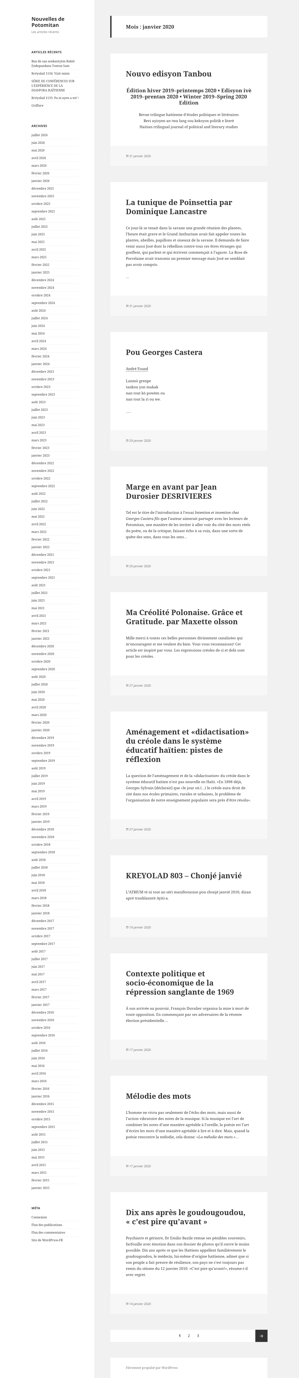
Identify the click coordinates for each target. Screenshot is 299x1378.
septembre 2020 (43, 669)
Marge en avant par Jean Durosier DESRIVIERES (171, 491)
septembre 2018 (43, 852)
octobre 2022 (40, 478)
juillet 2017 (39, 959)
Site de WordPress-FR (47, 1240)
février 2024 (40, 356)
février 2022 (40, 539)
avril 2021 (38, 616)
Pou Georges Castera (164, 352)
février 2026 (40, 173)
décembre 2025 (42, 188)
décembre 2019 (42, 738)
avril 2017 (38, 982)
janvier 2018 (40, 913)
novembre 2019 (42, 745)
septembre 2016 (43, 1035)
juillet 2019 (39, 776)
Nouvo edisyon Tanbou (169, 73)
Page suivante (261, 1336)
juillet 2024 (39, 318)
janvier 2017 (40, 1005)
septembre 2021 (43, 577)
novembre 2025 (42, 196)
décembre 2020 (42, 646)
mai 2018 (38, 883)
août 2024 (38, 310)
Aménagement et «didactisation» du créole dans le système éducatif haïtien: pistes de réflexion (187, 745)
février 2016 (40, 1089)
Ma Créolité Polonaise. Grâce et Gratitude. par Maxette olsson (184, 616)
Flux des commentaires (48, 1232)
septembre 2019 (43, 761)
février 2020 (40, 722)
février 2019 (40, 814)
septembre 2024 (43, 303)
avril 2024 (38, 341)
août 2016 (38, 1043)
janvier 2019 (40, 822)
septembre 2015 (43, 1127)
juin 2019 (38, 783)
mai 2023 (38, 425)
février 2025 (40, 265)
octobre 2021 (40, 570)
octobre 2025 (40, 204)
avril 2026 (38, 158)
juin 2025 (38, 234)
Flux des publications (46, 1225)
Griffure (37, 105)
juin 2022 (38, 509)
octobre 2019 (40, 753)
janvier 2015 (40, 1188)
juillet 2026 (39, 135)
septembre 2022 (43, 486)
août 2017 (38, 951)
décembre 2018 (42, 829)
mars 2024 (39, 349)
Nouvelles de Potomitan (47, 21)
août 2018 (38, 860)
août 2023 (38, 402)
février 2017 (40, 997)
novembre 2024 (42, 288)
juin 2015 (38, 1150)
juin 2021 (38, 600)
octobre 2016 (40, 1028)
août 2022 (38, 494)
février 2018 (40, 905)
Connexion (39, 1217)
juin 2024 (38, 326)
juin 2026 (38, 143)
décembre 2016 (42, 1012)
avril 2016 (38, 1073)
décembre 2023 (42, 371)
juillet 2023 (39, 410)
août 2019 (38, 768)
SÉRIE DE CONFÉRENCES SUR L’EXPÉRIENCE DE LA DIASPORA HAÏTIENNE (53, 85)
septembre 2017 (43, 944)
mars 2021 (39, 623)
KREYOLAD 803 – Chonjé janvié (184, 875)
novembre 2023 (42, 379)
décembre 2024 (42, 280)
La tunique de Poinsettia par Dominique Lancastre (179, 206)
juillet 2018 (39, 867)
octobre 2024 (40, 295)
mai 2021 (38, 608)
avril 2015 (38, 1165)
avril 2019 (38, 799)
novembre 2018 (42, 837)
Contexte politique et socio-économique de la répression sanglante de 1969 (180, 982)
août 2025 (38, 219)
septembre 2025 (43, 211)
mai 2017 (38, 974)
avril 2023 (38, 432)
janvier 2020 (40, 730)
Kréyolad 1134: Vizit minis (50, 73)
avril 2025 (38, 249)
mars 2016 (39, 1081)
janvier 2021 (40, 638)
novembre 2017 (42, 928)
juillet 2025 (39, 226)
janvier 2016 (40, 1096)
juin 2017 (38, 967)
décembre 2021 (42, 555)
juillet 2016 (39, 1050)
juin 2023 (38, 417)
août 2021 (38, 585)
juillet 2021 (39, 593)
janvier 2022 (40, 547)
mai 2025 (38, 242)
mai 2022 (38, 516)
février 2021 (40, 631)
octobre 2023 (40, 387)
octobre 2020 (40, 661)
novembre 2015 (42, 1111)
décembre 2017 (42, 921)
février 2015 (40, 1180)
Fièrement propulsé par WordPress (152, 1368)
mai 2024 (38, 333)
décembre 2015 (42, 1104)
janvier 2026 (40, 181)
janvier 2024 (40, 364)
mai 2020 (38, 699)
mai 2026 (38, 150)
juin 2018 (38, 875)
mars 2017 (39, 989)
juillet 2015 (39, 1142)
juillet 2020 (39, 684)
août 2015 (38, 1134)
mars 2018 (39, 898)
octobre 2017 (40, 936)
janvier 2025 (40, 272)
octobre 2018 (40, 844)
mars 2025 (39, 257)
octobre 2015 (40, 1119)
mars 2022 (39, 532)
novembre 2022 (42, 471)
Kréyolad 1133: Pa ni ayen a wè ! (55, 98)
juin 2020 (38, 692)
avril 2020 (38, 707)
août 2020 (38, 677)
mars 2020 (39, 715)
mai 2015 (38, 1157)
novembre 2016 (42, 1020)
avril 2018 (38, 890)
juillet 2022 (39, 501)
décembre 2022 (42, 463)
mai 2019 (38, 791)
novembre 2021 (42, 562)
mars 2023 (39, 440)
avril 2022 (38, 524)
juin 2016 (38, 1058)
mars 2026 (39, 165)
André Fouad (137, 368)
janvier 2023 (40, 455)
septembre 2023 (43, 394)
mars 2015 (39, 1172)
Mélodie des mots (158, 1096)
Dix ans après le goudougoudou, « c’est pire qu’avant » (185, 1216)
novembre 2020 (42, 654)
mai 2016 (38, 1066)
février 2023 (40, 448)
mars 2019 (39, 806)
